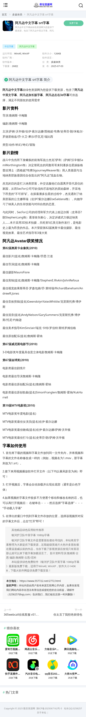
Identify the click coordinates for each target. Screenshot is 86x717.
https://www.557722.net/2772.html (40, 581)
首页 (4, 14)
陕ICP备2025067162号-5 (49, 708)
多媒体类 (17, 14)
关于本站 (41, 712)
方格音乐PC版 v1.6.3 (56, 649)
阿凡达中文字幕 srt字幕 (32, 23)
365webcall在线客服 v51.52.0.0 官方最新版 (32, 614)
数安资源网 (29, 708)
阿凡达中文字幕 (27, 46)
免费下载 (73, 23)
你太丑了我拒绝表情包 (67, 614)
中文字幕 (9, 46)
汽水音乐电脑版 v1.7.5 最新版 (42, 673)
